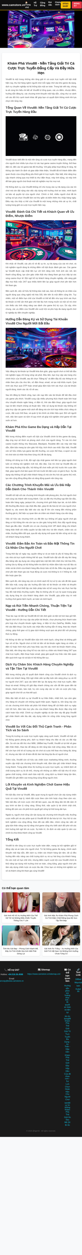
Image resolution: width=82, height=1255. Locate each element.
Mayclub (78, 982)
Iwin (78, 986)
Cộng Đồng (42, 4)
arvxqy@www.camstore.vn (12, 981)
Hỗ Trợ (35, 4)
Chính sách (58, 3)
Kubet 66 (78, 990)
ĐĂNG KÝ (77, 5)
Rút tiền (50, 3)
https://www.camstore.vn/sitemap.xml (43, 974)
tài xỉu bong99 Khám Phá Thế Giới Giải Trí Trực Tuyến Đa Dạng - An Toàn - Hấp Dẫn (67, 1034)
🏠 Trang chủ (28, 4)
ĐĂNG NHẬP (66, 5)
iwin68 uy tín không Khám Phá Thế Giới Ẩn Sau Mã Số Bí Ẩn (67, 1114)
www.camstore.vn (13, 5)
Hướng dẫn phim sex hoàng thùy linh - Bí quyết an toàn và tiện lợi (67, 999)
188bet (78, 979)
